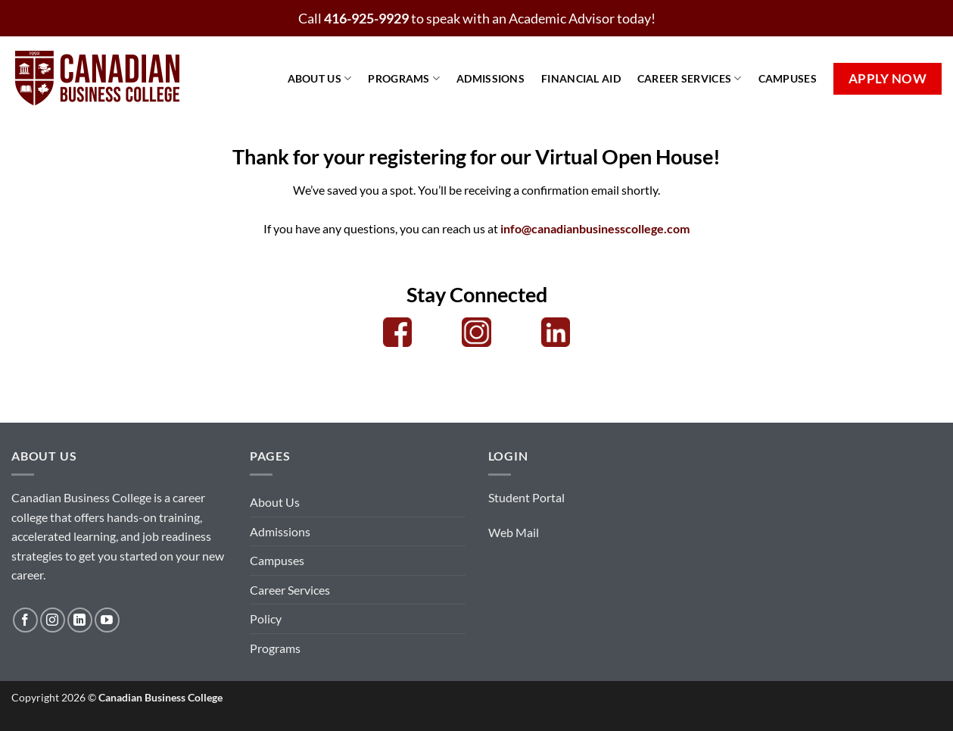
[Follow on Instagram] (52, 620)
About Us (320, 78)
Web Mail (513, 532)
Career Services (689, 78)
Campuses (787, 78)
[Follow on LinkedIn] (79, 620)
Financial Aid (581, 78)
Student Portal (526, 497)
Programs (404, 78)
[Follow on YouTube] (107, 620)
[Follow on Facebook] (25, 620)
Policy (266, 618)
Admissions (490, 78)
